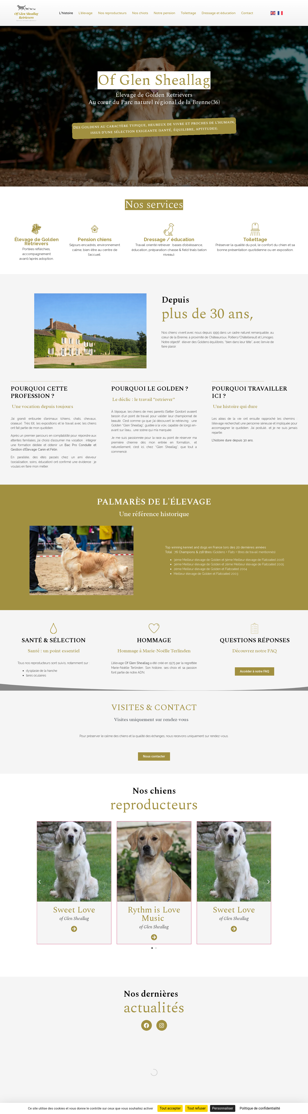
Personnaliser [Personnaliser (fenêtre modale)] (222, 1108)
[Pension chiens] (94, 229)
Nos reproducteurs (112, 13)
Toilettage (188, 13)
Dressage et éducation (218, 13)
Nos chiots (140, 13)
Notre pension (164, 13)
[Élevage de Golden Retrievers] (36, 229)
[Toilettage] (255, 229)
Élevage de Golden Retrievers (36, 241)
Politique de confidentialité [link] (260, 1108)
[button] (39, 901)
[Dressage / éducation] (169, 229)
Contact (247, 13)
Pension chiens (95, 239)
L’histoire (66, 13)
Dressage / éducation (169, 239)
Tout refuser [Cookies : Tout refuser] (196, 1108)
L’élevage (85, 13)
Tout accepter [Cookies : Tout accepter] (170, 1108)
